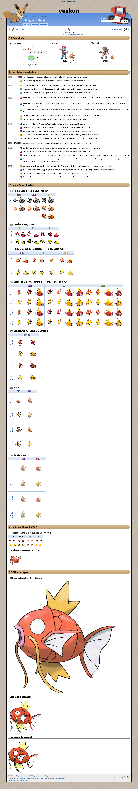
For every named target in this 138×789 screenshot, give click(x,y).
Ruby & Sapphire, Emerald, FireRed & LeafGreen (37, 248)
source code (11, 780)
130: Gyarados (121, 29)
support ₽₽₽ (24, 780)
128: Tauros (16, 29)
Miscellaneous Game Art (25, 527)
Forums (27, 24)
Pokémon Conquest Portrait (24, 550)
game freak (50, 776)
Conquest (79, 35)
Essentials (18, 38)
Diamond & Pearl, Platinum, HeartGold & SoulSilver (39, 281)
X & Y (14, 387)
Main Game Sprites (23, 185)
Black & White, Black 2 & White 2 (29, 330)
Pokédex (28, 17)
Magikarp (45, 17)
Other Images (20, 572)
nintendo (44, 776)
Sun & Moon (18, 454)
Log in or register (69, 1)
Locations (71, 35)
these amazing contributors (25, 778)
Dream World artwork (21, 737)
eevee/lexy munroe (18, 776)
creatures (58, 776)
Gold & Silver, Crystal (23, 224)
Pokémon (36, 17)
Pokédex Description (24, 72)
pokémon (37, 776)
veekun (69, 11)
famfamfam (61, 778)
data (17, 780)
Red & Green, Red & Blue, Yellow (29, 190)
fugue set (44, 778)
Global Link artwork (20, 696)
